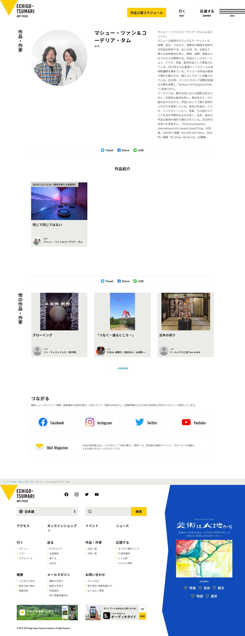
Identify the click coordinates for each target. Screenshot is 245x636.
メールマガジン (58, 574)
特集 (192, 588)
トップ (6, 482)
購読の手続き (56, 580)
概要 (20, 574)
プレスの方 (93, 580)
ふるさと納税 (125, 563)
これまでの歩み (27, 580)
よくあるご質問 (96, 590)
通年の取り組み (27, 585)
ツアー (22, 553)
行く (20, 542)
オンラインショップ (62, 525)
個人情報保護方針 (59, 595)
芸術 (207, 588)
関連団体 (23, 590)
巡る (50, 542)
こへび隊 (123, 558)
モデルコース (26, 558)
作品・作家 (20, 41)
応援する (122, 542)
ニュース (122, 525)
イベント (92, 525)
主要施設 (54, 553)
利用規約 (54, 590)
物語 (200, 596)
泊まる (53, 563)
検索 (139, 511)
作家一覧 (29, 482)
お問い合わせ (95, 574)
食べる (53, 558)
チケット (23, 548)
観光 (221, 588)
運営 (214, 596)
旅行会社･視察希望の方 (100, 585)
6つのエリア (56, 548)
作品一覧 (92, 548)
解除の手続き (56, 585)
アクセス (23, 525)
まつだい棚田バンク (128, 548)
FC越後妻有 (124, 553)
